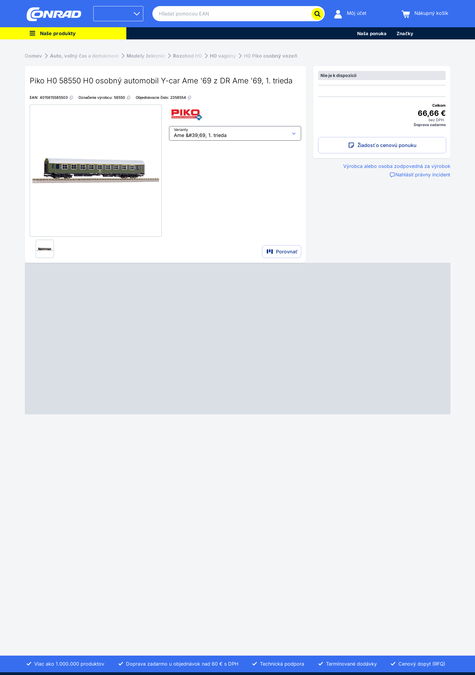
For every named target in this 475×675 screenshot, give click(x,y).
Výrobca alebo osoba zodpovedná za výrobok (396, 166)
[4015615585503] (57, 97)
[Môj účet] (350, 13)
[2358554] (181, 97)
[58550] (122, 97)
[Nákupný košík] (424, 13)
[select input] (235, 133)
